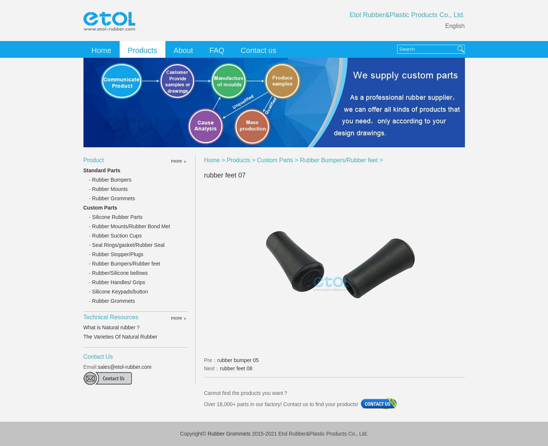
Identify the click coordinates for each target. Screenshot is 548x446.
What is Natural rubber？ (112, 327)
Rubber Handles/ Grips (118, 282)
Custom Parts (100, 208)
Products (142, 50)
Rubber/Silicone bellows (120, 273)
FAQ (216, 50)
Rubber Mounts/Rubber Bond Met (131, 226)
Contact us (258, 50)
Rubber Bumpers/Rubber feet (126, 264)
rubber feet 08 (236, 368)
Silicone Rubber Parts (117, 217)
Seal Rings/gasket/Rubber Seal (128, 245)
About (183, 50)
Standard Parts (102, 170)
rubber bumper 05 (238, 360)
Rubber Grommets (113, 198)
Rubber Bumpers (112, 180)
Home (101, 50)
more (176, 161)
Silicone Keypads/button (120, 292)
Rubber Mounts (110, 189)
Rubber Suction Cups (117, 236)
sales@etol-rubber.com (124, 367)
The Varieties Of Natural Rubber (120, 337)
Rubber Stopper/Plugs (117, 254)
